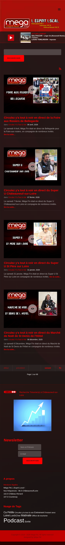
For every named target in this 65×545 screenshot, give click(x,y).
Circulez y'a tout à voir (24, 512)
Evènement (39, 512)
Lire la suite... (9, 134)
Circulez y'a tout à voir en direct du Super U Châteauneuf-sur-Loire (31, 192)
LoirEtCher (15, 515)
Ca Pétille (9, 512)
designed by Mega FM (32, 537)
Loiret (7, 515)
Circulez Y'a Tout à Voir (17, 125)
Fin (60, 368)
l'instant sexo (50, 513)
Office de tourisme (40, 516)
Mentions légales (11, 485)
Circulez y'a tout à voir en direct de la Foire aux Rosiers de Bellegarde (32, 119)
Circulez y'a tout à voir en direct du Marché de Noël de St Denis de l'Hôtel (32, 334)
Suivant (48, 368)
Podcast (14, 520)
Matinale (26, 515)
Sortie (28, 521)
